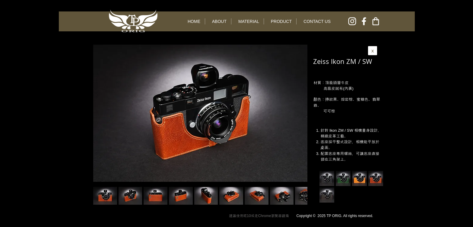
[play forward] (299, 196)
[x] (372, 50)
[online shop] (375, 21)
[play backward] (100, 196)
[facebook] (364, 21)
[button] (130, 196)
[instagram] (352, 21)
